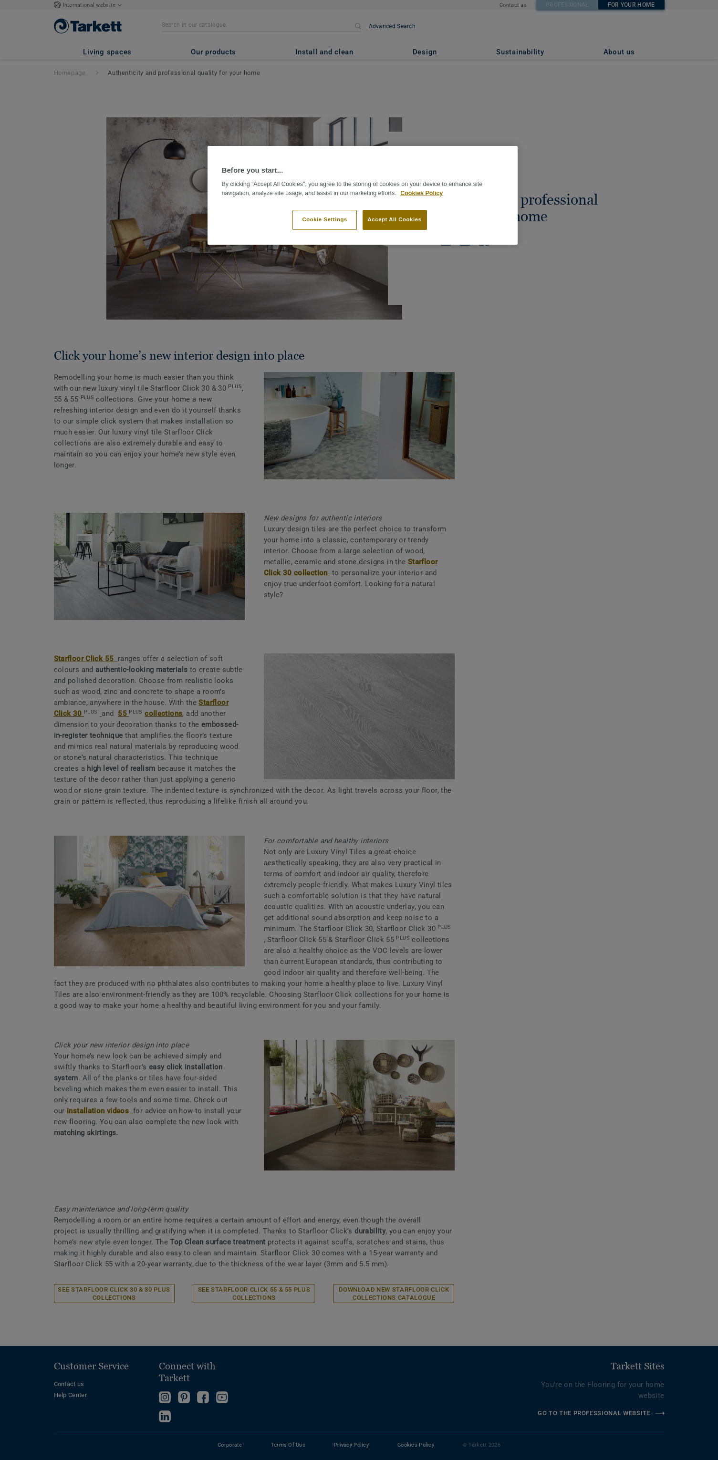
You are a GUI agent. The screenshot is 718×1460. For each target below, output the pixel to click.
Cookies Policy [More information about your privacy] (421, 193)
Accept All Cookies (395, 219)
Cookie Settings (324, 219)
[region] (363, 195)
